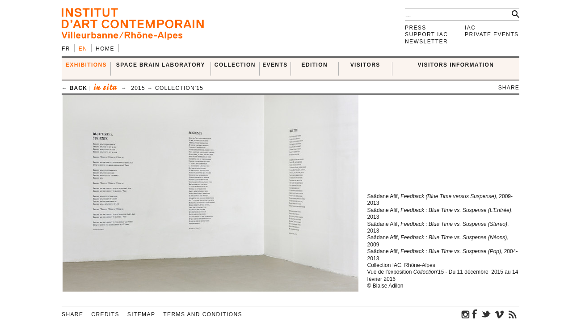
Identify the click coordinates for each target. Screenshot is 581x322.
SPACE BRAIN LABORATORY (160, 65)
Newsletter (426, 41)
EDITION (315, 65)
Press (415, 28)
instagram (465, 314)
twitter (486, 314)
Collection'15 (179, 88)
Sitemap (141, 314)
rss (512, 314)
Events (274, 65)
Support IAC (426, 34)
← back (74, 88)
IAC (470, 28)
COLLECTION (235, 65)
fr (66, 49)
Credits (105, 314)
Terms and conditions (202, 314)
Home (105, 49)
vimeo (499, 314)
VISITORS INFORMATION (455, 65)
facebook (474, 314)
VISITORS (365, 65)
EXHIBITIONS (86, 65)
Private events (492, 34)
